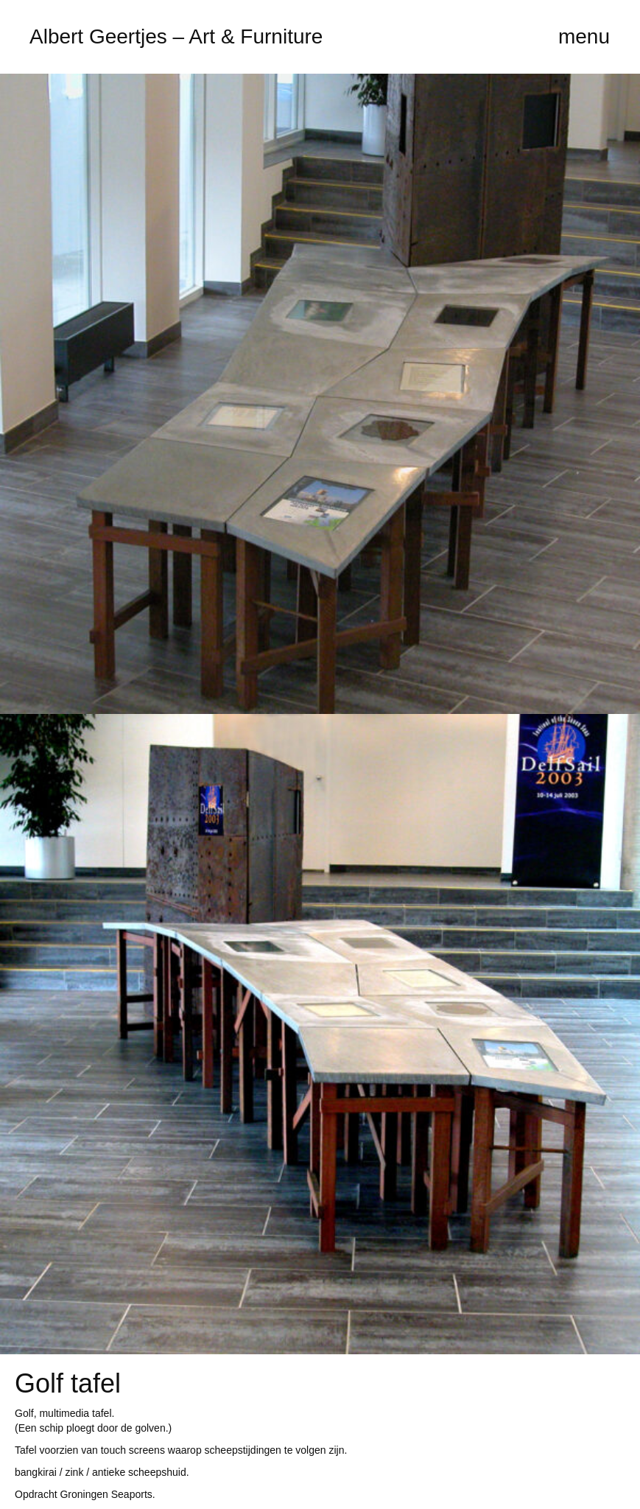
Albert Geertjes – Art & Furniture (176, 36)
